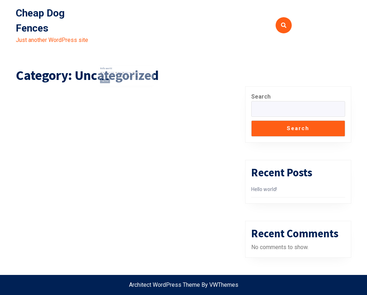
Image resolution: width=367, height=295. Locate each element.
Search (261, 96)
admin (120, 72)
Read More (109, 80)
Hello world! (110, 69)
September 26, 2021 (111, 72)
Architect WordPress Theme (164, 284)
